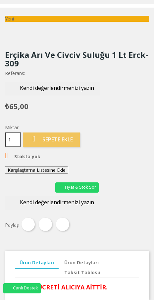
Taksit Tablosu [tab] (82, 272)
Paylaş (28, 224)
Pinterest (62, 224)
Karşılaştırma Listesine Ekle (37, 170)
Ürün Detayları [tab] (37, 262)
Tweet (45, 224)
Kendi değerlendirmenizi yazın (52, 88)
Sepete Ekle (51, 139)
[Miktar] (13, 139)
